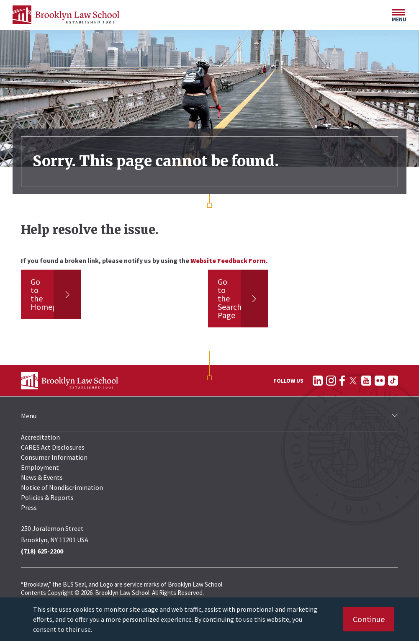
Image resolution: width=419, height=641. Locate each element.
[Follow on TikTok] (393, 381)
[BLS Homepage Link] (66, 14)
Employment (40, 467)
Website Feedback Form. (229, 260)
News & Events (42, 477)
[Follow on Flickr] (380, 381)
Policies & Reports (47, 497)
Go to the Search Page (230, 298)
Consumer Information (54, 457)
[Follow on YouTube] (366, 381)
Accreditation (40, 437)
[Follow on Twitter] (353, 381)
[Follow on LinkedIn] (318, 381)
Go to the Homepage (50, 294)
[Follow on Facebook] (342, 381)
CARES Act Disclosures (53, 447)
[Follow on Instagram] (331, 381)
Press (29, 507)
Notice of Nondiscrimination (62, 487)
